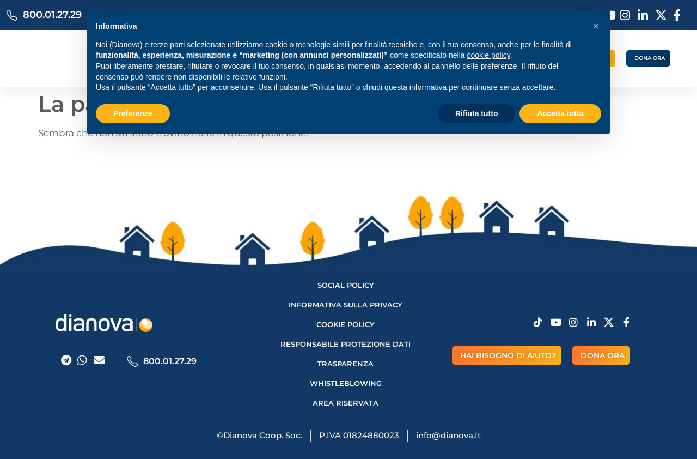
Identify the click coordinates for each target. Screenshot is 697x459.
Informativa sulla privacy (345, 304)
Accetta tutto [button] (560, 113)
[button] (595, 26)
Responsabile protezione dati (345, 344)
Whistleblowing (346, 383)
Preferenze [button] (132, 113)
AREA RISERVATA (345, 402)
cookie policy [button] (488, 55)
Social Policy (345, 285)
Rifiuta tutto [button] (476, 113)
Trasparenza (345, 363)
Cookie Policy (345, 324)
